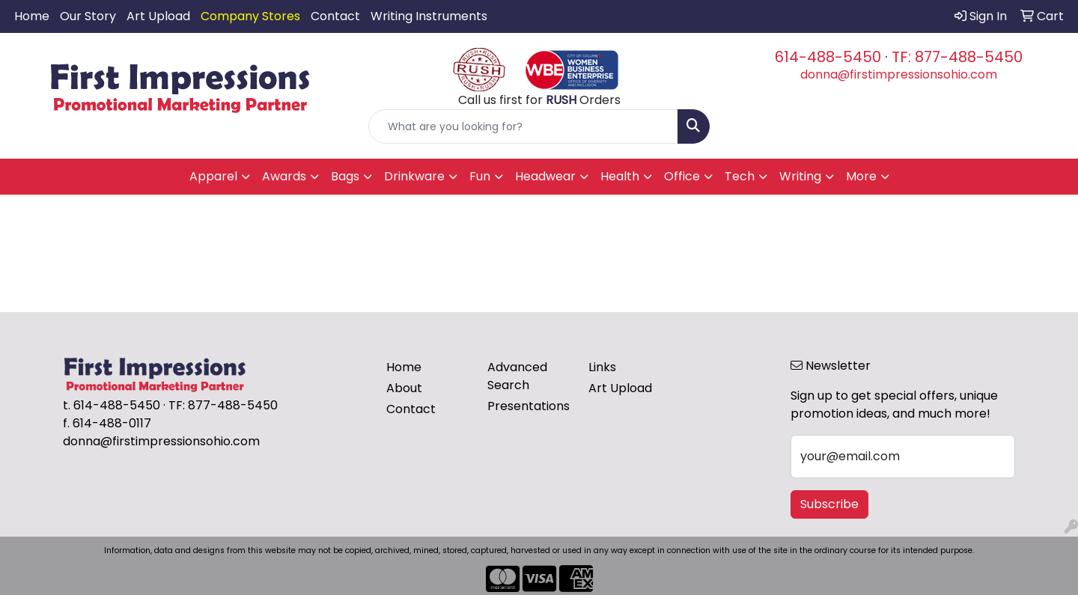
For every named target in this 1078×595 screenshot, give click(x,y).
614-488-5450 (828, 56)
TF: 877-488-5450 (957, 56)
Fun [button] (479, 176)
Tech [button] (740, 176)
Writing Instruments (429, 16)
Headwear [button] (545, 176)
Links (602, 367)
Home (31, 16)
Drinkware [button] (414, 176)
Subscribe (829, 504)
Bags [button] (345, 176)
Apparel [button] (213, 176)
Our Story (88, 16)
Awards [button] (284, 176)
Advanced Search (517, 376)
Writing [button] (800, 176)
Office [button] (682, 176)
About (404, 388)
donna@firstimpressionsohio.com (898, 74)
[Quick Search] (523, 126)
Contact (335, 16)
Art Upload (158, 16)
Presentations (528, 406)
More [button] (861, 176)
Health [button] (619, 176)
